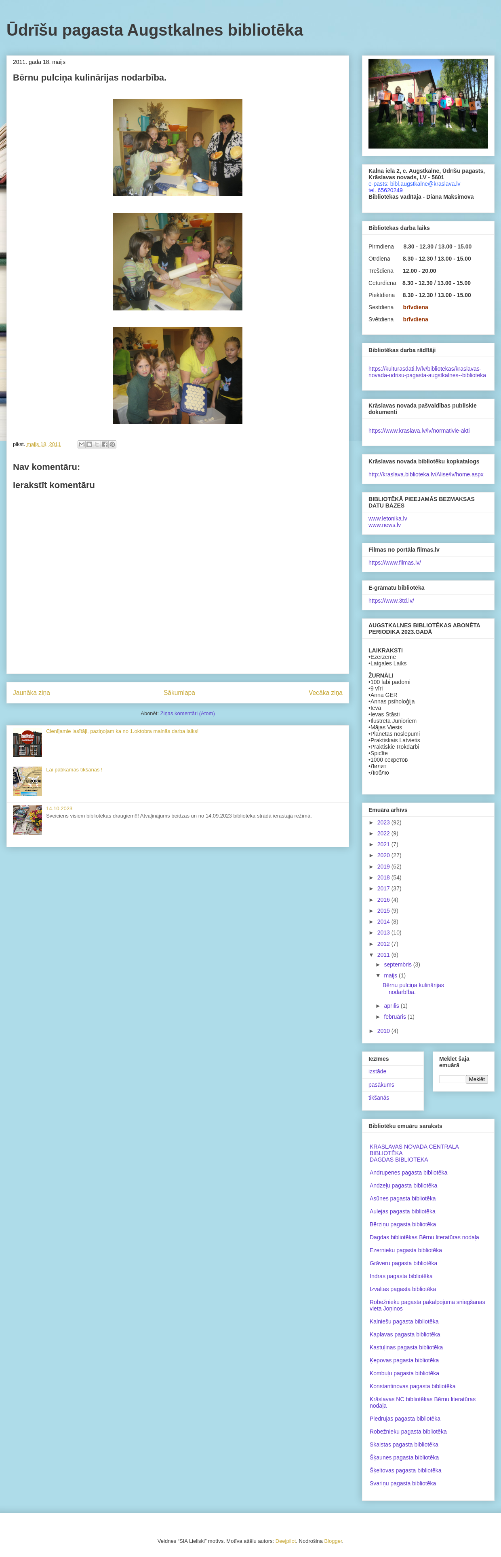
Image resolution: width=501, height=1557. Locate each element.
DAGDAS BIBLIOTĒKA (399, 1159)
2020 (384, 855)
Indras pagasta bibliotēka (401, 1276)
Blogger (333, 1541)
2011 (384, 955)
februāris (395, 1016)
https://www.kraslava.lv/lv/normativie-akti (419, 430)
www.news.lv (384, 525)
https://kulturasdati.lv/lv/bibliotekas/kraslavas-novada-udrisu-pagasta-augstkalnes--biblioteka (427, 371)
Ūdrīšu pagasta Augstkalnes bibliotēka (154, 30)
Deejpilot (286, 1541)
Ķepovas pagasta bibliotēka (404, 1360)
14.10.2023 (59, 808)
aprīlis (392, 1006)
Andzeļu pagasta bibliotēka (403, 1185)
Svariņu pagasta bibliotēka (403, 1483)
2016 (384, 899)
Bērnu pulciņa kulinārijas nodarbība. (413, 988)
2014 (384, 921)
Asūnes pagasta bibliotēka (403, 1198)
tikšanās (378, 1097)
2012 (384, 944)
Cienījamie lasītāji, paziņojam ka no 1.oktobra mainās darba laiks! (122, 731)
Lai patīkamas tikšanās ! (74, 770)
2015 (384, 910)
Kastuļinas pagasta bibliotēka (406, 1347)
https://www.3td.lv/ (391, 600)
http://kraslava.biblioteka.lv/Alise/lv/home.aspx (426, 474)
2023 (384, 822)
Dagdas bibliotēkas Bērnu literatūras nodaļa (424, 1237)
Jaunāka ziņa (31, 692)
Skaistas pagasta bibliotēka (404, 1444)
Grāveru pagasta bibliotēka (403, 1263)
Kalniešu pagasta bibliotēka (404, 1321)
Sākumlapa (179, 692)
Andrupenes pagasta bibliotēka (408, 1172)
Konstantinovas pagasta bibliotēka (412, 1386)
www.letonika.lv (387, 518)
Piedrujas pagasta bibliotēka (405, 1418)
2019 (384, 866)
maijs (391, 975)
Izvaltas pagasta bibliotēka (403, 1289)
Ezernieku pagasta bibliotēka (406, 1250)
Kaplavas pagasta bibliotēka (405, 1334)
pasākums (381, 1084)
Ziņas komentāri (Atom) (187, 713)
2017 (384, 888)
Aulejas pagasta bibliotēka (403, 1211)
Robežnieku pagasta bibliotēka (408, 1431)
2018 (384, 877)
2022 (384, 833)
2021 (384, 844)
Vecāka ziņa (326, 692)
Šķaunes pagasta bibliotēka (404, 1457)
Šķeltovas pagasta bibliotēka (405, 1470)
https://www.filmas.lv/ (394, 562)
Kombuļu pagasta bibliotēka (404, 1373)
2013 (384, 932)
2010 (384, 1031)
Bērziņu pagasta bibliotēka (403, 1224)
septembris (398, 964)
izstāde (377, 1071)
